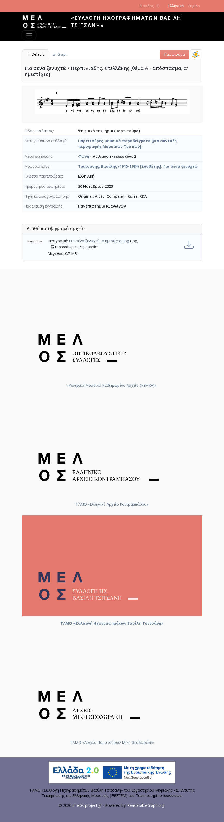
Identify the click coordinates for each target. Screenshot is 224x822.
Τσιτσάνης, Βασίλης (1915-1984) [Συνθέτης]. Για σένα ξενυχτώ (138, 166)
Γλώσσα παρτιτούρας (43, 176)
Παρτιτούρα (174, 54)
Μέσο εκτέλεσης (38, 156)
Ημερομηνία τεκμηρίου (44, 186)
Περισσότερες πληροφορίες (74, 247)
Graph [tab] (60, 54)
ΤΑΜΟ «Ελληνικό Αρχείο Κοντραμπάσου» (112, 504)
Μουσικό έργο (37, 166)
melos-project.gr (87, 805)
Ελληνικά (176, 5)
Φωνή (83, 156)
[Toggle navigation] (29, 35)
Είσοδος (149, 5)
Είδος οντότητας (38, 130)
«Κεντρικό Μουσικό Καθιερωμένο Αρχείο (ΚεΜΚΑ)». (112, 385)
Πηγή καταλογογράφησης (46, 196)
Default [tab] (35, 54)
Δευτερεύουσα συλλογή (45, 140)
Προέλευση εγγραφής (43, 206)
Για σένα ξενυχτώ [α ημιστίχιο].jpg (99, 240)
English (194, 5)
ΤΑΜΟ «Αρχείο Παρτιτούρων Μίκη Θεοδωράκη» (112, 742)
